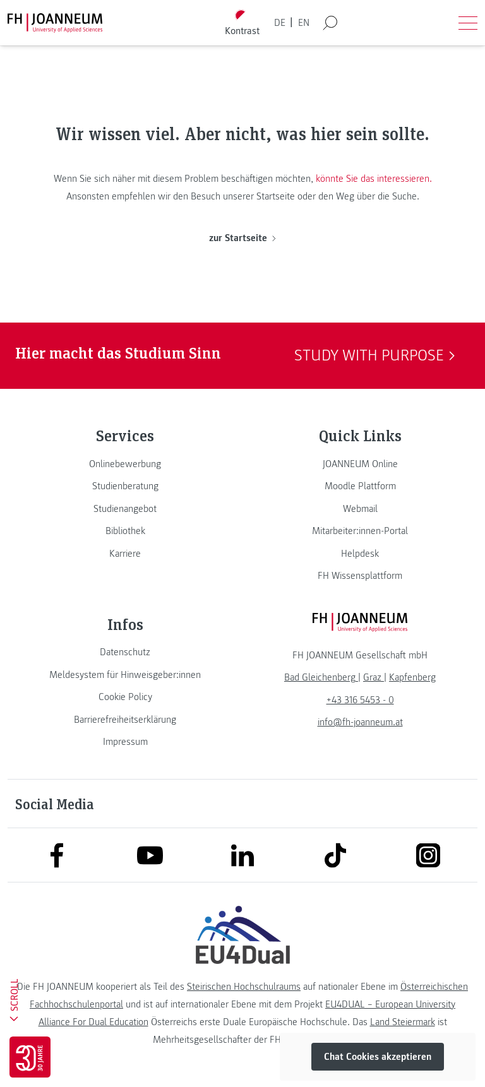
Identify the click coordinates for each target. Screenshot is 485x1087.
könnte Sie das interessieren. (374, 178)
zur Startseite (242, 238)
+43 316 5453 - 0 (360, 700)
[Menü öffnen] (467, 22)
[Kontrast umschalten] (242, 23)
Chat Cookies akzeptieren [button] (377, 1056)
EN (303, 22)
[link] (125, 464)
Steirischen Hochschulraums (244, 986)
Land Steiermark (402, 1022)
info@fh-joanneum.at (360, 722)
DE (279, 22)
